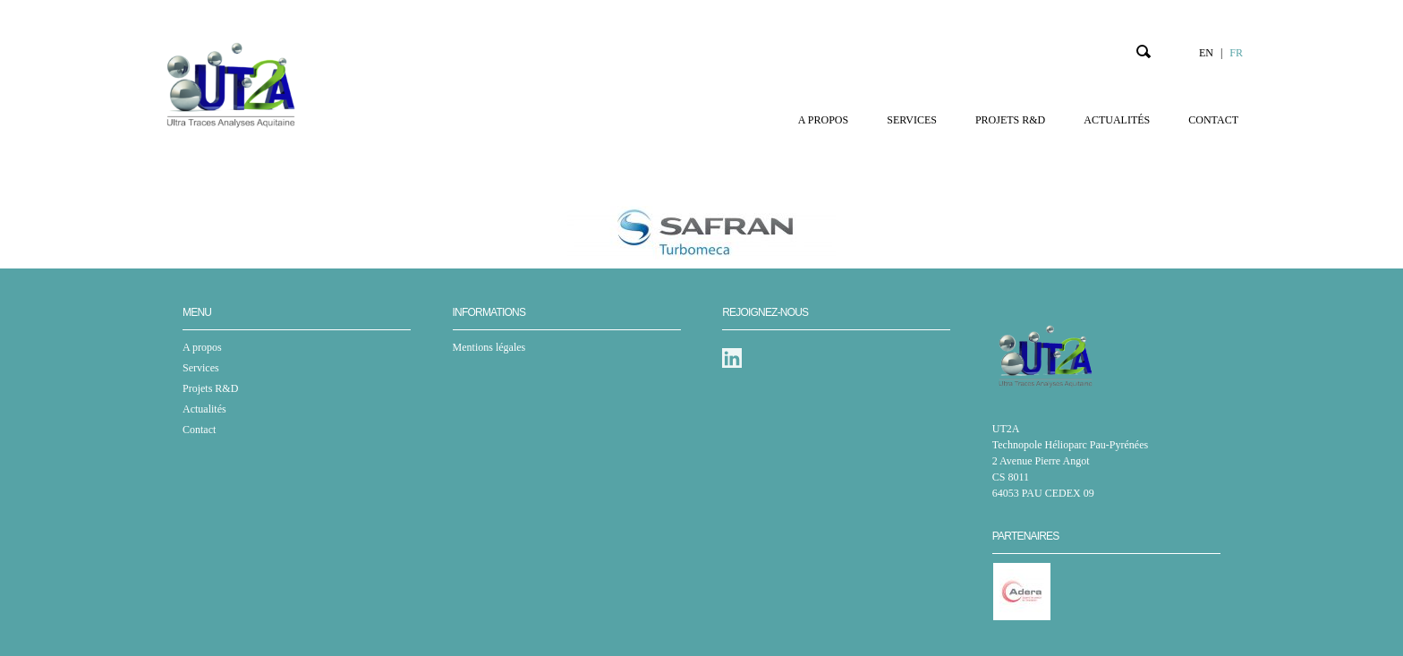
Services (912, 120)
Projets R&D (1010, 120)
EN (1206, 53)
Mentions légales (489, 347)
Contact (1213, 120)
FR (1236, 53)
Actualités (1117, 120)
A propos (823, 120)
